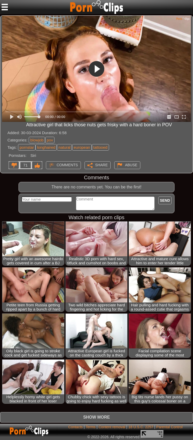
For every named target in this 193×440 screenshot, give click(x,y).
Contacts (75, 427)
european (82, 147)
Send (165, 200)
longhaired (46, 147)
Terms (90, 427)
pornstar (27, 147)
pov (50, 140)
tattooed (100, 147)
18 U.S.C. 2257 (140, 427)
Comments (67, 165)
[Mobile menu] (5, 7)
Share (101, 165)
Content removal (112, 427)
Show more (96, 417)
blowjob (37, 140)
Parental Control (169, 427)
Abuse (131, 165)
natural (64, 147)
